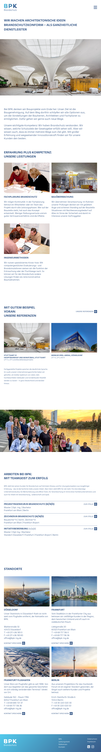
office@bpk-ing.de (12, 638)
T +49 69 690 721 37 (13, 702)
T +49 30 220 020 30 (61, 702)
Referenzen (63, 744)
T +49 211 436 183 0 (13, 632)
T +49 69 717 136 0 (60, 632)
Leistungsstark (64, 742)
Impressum (91, 741)
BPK (60, 739)
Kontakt (62, 747)
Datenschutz (92, 739)
